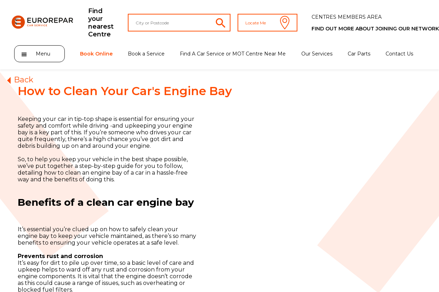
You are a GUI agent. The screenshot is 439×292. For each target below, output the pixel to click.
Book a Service (146, 54)
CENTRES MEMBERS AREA (347, 17)
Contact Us (399, 54)
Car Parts (359, 54)
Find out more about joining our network (375, 28)
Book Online (96, 54)
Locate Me (267, 23)
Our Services (316, 54)
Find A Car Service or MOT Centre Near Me (233, 54)
